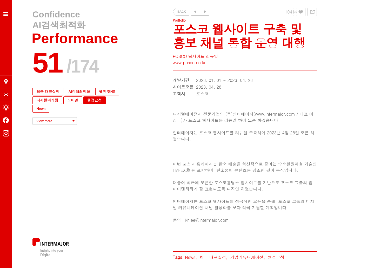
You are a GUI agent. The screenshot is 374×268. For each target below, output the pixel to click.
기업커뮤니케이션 (246, 257)
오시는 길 (6, 81)
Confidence (56, 14)
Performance (75, 38)
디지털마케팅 (47, 100)
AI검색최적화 (58, 25)
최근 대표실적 (47, 91)
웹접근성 (94, 100)
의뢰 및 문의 (6, 94)
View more (44, 121)
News (40, 108)
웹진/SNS (107, 91)
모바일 (72, 100)
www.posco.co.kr (189, 63)
